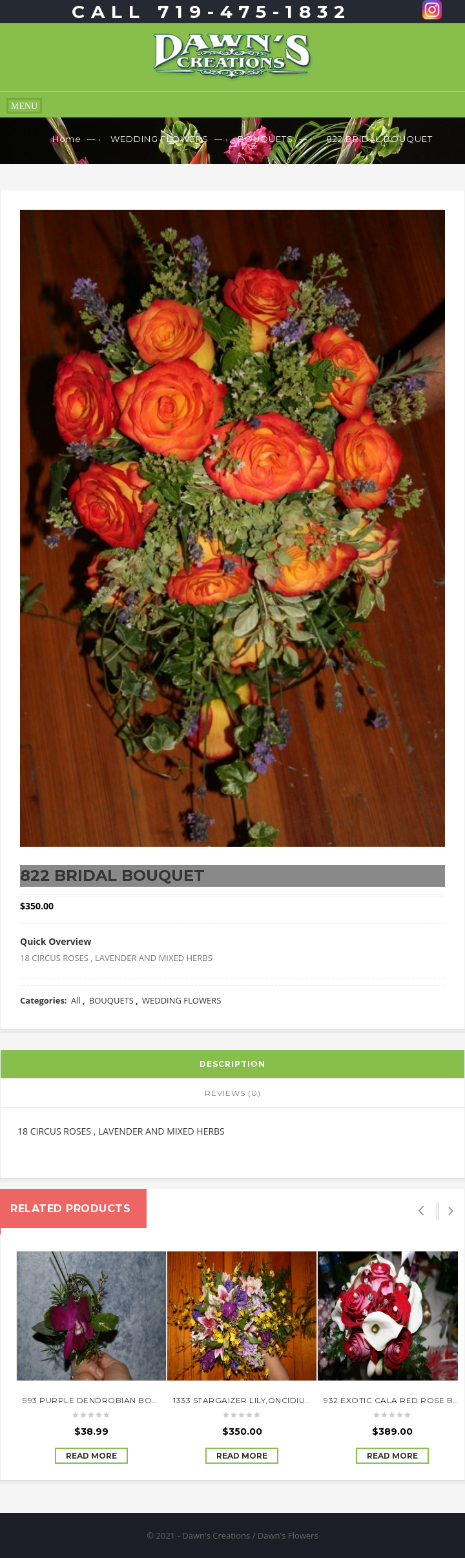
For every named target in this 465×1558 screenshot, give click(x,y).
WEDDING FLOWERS (159, 139)
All (76, 1000)
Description (232, 1064)
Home (66, 139)
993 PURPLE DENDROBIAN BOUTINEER (106, 1400)
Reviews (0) (233, 1093)
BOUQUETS (265, 139)
